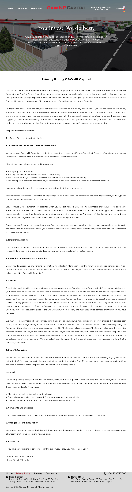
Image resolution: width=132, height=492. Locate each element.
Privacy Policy (23, 473)
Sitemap (37, 473)
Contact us (51, 473)
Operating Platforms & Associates (101, 8)
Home (10, 9)
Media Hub (36, 9)
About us (22, 9)
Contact (120, 9)
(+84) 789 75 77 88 (116, 473)
